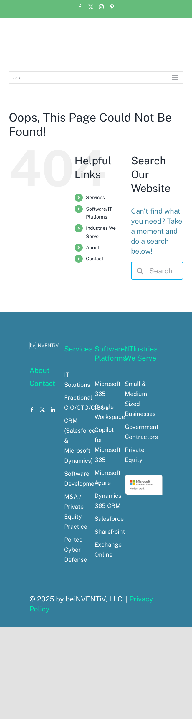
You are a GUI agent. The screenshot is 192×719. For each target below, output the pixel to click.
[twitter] (42, 409)
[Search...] (157, 271)
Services (95, 197)
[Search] (140, 271)
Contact (94, 259)
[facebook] (31, 409)
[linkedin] (53, 409)
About (92, 247)
